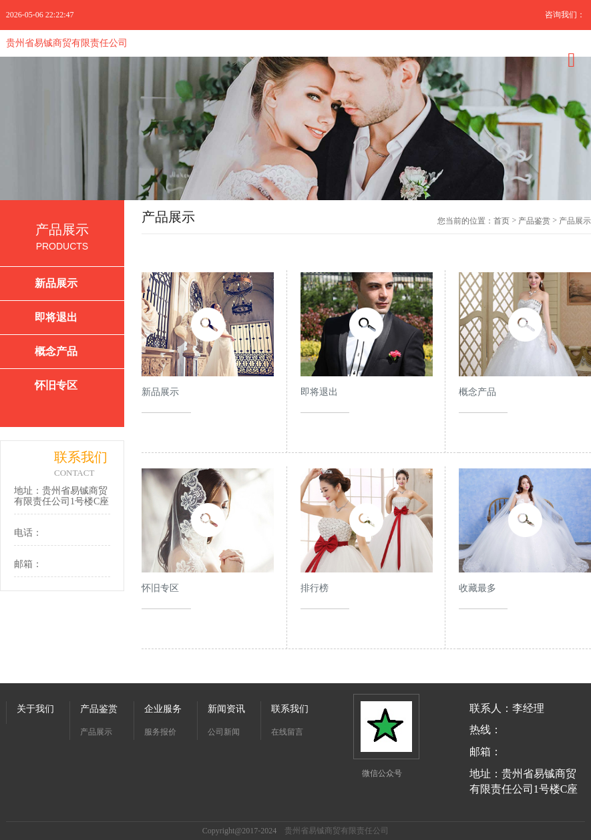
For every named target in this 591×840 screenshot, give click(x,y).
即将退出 (56, 317)
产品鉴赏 (534, 221)
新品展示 (56, 283)
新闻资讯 (226, 709)
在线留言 (287, 732)
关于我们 (35, 709)
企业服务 (163, 709)
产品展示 (96, 732)
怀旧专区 (56, 385)
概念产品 (56, 351)
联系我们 (290, 709)
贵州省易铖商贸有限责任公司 (67, 43)
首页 (502, 221)
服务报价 (160, 732)
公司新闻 (224, 732)
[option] (295, 128)
